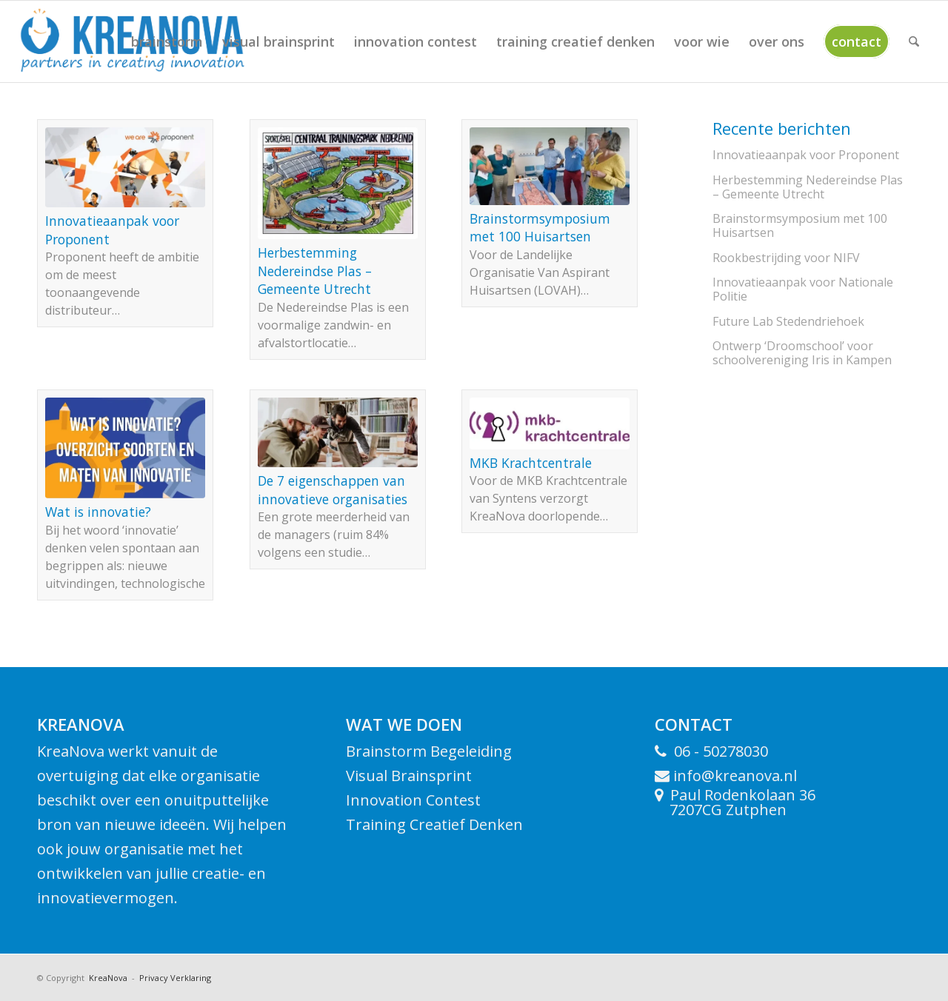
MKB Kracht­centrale (531, 463)
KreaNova (107, 977)
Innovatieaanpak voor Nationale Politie (802, 289)
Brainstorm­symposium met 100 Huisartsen (540, 228)
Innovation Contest (413, 800)
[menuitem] (167, 41)
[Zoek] (914, 41)
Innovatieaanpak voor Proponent (805, 155)
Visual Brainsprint (409, 776)
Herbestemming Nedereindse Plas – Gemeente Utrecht (315, 271)
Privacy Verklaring (175, 977)
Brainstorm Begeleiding (429, 751)
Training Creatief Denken (434, 824)
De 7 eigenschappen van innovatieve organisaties (332, 490)
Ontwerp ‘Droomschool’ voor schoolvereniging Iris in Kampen (802, 353)
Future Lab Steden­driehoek (788, 321)
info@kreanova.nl (733, 776)
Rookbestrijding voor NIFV (786, 258)
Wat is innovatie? (98, 511)
